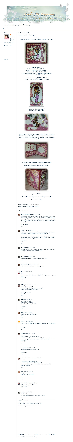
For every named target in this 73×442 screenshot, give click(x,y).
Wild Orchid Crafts (42, 78)
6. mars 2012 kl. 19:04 (29, 230)
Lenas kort (23, 247)
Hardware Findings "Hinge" (45, 73)
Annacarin (23, 333)
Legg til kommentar (23, 400)
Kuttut (52, 137)
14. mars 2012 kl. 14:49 (37, 358)
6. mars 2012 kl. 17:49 (35, 214)
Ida (21, 271)
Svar (22, 226)
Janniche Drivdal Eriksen (26, 358)
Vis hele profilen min (8, 42)
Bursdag (28, 206)
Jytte (22, 392)
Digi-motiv (32, 206)
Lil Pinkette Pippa (39, 109)
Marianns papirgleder (26, 214)
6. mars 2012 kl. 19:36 (33, 264)
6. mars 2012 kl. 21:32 (30, 285)
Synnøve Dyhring (25, 264)
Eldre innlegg (52, 434)
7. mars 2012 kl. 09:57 (28, 321)
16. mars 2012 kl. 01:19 (28, 371)
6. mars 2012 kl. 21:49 (27, 299)
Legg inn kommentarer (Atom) (30, 436)
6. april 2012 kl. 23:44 (27, 392)
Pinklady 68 (23, 285)
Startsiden (37, 434)
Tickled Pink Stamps (44, 79)
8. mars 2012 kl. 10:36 (30, 333)
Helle (22, 371)
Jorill (22, 299)
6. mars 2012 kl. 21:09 (27, 271)
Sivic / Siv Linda (24, 383)
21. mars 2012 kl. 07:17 (33, 383)
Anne (22, 321)
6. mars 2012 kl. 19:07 (30, 256)
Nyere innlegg (21, 434)
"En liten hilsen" (47, 162)
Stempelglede (34, 162)
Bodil (22, 312)
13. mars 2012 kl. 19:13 (30, 347)
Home (4, 28)
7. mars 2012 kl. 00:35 (28, 312)
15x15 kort (24, 206)
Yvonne (22, 230)
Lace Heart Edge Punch (41, 69)
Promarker (37, 206)
